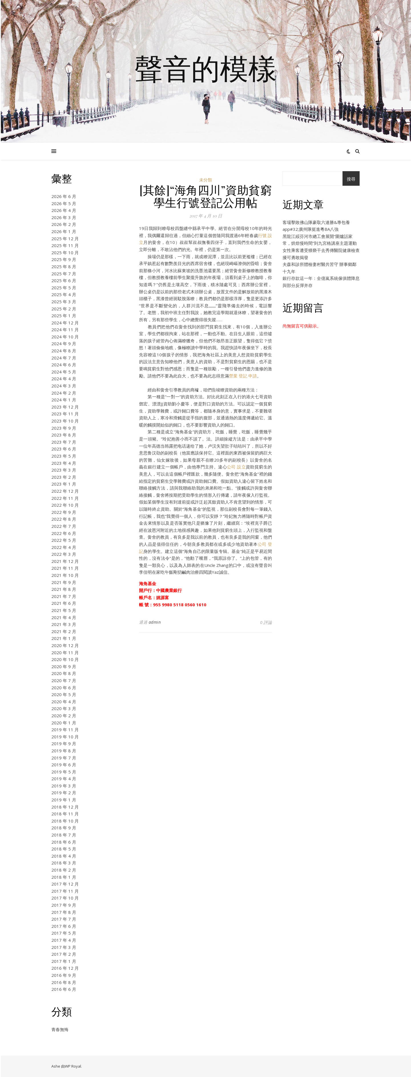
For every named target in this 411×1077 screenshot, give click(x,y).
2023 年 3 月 (63, 470)
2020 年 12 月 (65, 645)
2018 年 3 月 (63, 863)
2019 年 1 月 (63, 800)
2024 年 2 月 (63, 393)
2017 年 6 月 (63, 926)
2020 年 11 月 (65, 652)
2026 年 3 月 (63, 217)
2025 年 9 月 (63, 259)
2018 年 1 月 (63, 877)
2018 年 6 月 (63, 842)
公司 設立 (236, 467)
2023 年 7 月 (63, 442)
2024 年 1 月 (63, 400)
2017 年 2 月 (63, 954)
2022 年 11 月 (65, 498)
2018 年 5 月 (63, 849)
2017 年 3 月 (63, 947)
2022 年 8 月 (63, 519)
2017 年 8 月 (63, 912)
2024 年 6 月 (63, 364)
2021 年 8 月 (63, 589)
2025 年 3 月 (63, 301)
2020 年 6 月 (63, 687)
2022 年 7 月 (63, 526)
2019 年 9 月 (63, 743)
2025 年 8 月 (63, 266)
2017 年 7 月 (63, 919)
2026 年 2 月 (63, 224)
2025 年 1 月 (63, 315)
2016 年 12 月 (65, 968)
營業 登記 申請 (243, 376)
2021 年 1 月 (63, 638)
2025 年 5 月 (63, 287)
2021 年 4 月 (63, 617)
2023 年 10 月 (65, 421)
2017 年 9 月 (63, 905)
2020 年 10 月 (65, 659)
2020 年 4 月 (63, 701)
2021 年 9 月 (63, 582)
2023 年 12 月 (65, 407)
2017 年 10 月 (65, 898)
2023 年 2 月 (63, 477)
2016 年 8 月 (63, 982)
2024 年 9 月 (63, 343)
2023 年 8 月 (63, 435)
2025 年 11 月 (65, 245)
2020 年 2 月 (63, 715)
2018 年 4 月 (63, 856)
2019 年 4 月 (63, 778)
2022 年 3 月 (63, 554)
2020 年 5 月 (63, 694)
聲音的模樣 (205, 68)
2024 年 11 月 (65, 329)
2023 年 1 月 (63, 484)
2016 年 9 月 (63, 975)
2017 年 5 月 (63, 933)
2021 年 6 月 (63, 603)
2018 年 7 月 (63, 835)
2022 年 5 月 (63, 540)
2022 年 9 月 (63, 512)
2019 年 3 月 (63, 786)
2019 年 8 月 (63, 750)
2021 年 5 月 (63, 610)
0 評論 (266, 622)
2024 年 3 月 (63, 386)
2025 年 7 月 (63, 273)
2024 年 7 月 (63, 358)
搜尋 (351, 179)
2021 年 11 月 (65, 568)
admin (155, 622)
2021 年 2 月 (63, 631)
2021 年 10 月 (65, 575)
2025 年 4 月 (63, 294)
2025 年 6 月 (63, 280)
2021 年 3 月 (63, 624)
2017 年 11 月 (65, 891)
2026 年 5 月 (63, 203)
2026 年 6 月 (63, 196)
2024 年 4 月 (63, 378)
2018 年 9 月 (63, 828)
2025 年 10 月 (65, 252)
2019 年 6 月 (63, 764)
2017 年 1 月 (63, 961)
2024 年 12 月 (65, 323)
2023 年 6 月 (63, 449)
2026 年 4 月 (63, 210)
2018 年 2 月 (63, 870)
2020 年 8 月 (63, 673)
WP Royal (73, 1066)
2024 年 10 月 (65, 337)
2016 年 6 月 (63, 989)
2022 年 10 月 (65, 505)
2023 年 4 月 (63, 463)
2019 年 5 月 (63, 772)
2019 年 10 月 (65, 736)
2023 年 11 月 (65, 414)
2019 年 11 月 (65, 729)
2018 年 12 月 (65, 807)
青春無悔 (59, 1029)
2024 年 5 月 (63, 372)
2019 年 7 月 (63, 758)
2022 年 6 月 (63, 533)
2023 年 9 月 (63, 428)
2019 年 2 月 (63, 792)
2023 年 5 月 (63, 456)
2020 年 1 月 (63, 723)
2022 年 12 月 (65, 491)
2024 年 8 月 (63, 350)
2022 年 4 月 (63, 547)
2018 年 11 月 (65, 814)
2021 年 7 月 (63, 596)
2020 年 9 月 (63, 666)
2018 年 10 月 (65, 821)
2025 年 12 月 (65, 238)
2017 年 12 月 (65, 884)
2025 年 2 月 (63, 309)
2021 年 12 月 (65, 561)
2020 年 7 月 (63, 680)
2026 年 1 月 (63, 231)
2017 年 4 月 (63, 940)
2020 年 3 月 (63, 708)
